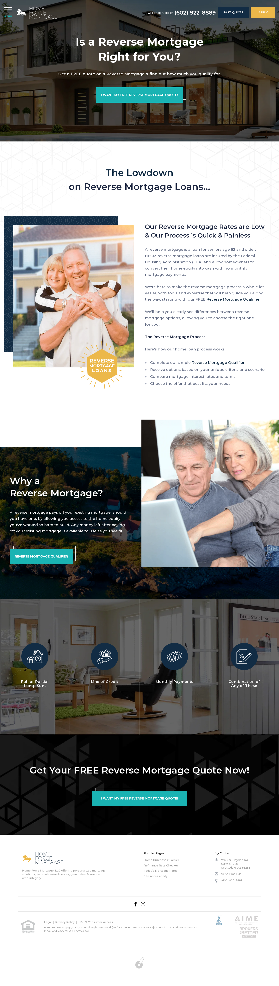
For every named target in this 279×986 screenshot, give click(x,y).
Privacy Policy (65, 922)
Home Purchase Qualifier (161, 860)
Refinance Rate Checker (161, 865)
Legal (48, 922)
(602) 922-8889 (195, 12)
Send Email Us (231, 874)
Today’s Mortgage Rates (160, 870)
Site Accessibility (155, 876)
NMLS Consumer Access (95, 922)
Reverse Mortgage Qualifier (233, 299)
